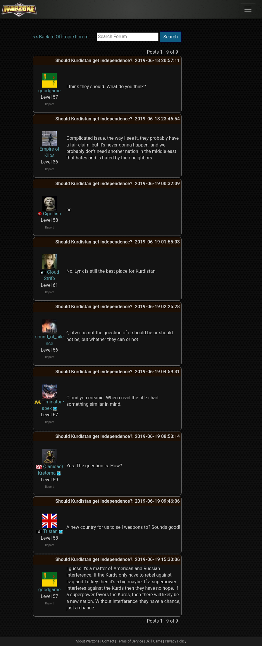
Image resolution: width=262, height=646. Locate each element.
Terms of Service (130, 641)
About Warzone (87, 641)
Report (49, 104)
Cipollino (52, 214)
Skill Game (154, 641)
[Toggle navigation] (248, 9)
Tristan (50, 531)
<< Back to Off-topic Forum (61, 37)
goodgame (49, 90)
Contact (108, 641)
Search (170, 37)
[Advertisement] (205, 119)
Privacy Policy (176, 641)
